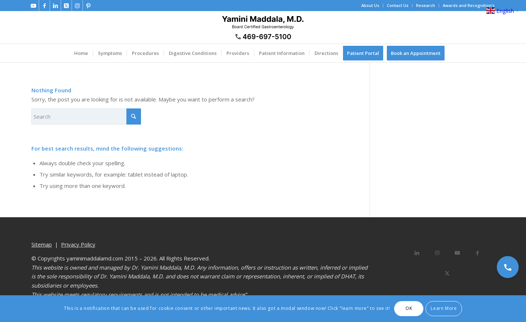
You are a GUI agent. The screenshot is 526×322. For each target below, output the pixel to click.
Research (425, 5)
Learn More (444, 308)
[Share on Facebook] (477, 253)
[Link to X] (66, 5)
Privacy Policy (78, 244)
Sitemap (41, 244)
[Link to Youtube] (33, 5)
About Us (370, 5)
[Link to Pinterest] (88, 5)
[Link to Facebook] (44, 5)
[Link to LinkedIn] (55, 5)
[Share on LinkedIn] (417, 253)
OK (408, 308)
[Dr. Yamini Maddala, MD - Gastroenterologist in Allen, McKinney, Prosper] (262, 27)
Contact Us (397, 5)
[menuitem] (370, 5)
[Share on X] (447, 273)
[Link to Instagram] (77, 5)
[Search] (86, 116)
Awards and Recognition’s (469, 5)
